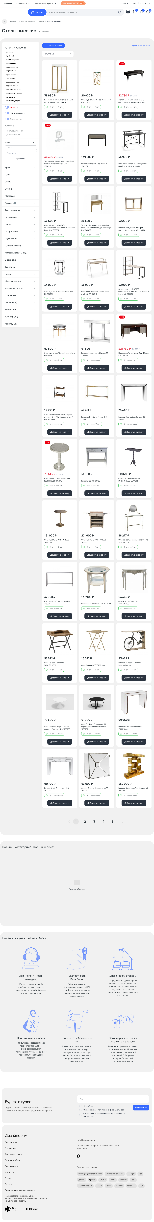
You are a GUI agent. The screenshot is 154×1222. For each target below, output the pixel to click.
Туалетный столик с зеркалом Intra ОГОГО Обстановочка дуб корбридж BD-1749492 (96, 227)
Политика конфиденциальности (20, 1190)
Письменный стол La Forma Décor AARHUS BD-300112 (95, 292)
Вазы (133, 1180)
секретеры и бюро (13, 89)
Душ (141, 1185)
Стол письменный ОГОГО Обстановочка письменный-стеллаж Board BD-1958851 (59, 227)
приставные (11, 74)
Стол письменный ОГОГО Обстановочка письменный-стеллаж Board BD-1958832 (133, 291)
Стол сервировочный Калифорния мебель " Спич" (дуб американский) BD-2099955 (59, 417)
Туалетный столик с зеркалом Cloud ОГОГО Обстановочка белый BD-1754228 (59, 163)
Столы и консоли (15, 47)
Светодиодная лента (114, 1174)
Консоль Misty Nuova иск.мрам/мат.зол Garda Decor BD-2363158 (131, 228)
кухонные (10, 56)
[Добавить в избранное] (73, 64)
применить (21, 158)
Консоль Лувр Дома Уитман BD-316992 (57, 602)
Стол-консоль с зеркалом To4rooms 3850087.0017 (133, 541)
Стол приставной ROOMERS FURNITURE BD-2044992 (129, 479)
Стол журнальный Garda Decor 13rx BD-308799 (58, 292)
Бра (140, 1174)
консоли (9, 52)
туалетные (10, 78)
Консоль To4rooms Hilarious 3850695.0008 (129, 663)
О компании (7, 3)
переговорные (12, 67)
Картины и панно (85, 1185)
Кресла (92, 1180)
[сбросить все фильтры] (139, 45)
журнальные (11, 71)
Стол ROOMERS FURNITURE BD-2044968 (57, 541)
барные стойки (12, 85)
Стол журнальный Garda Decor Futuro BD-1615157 (59, 354)
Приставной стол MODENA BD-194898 (96, 604)
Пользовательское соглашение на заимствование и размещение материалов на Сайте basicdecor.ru (26, 1198)
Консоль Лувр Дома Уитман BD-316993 (94, 418)
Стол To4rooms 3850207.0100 (93, 665)
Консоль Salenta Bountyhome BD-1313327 (132, 418)
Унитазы (119, 1185)
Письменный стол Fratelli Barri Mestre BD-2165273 (133, 354)
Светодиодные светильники (90, 1174)
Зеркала (123, 1180)
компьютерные (12, 59)
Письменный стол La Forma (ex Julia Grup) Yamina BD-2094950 (132, 165)
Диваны (81, 1180)
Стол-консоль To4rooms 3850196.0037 (54, 663)
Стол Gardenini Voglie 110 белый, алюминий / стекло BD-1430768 (57, 727)
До (8, 153)
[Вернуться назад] (4, 21)
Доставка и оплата (14, 1154)
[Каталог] (37, 12)
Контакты (9, 1172)
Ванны (108, 1185)
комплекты (10, 97)
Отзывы (8, 1178)
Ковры (99, 1185)
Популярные (58, 54)
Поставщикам (11, 1166)
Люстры (131, 1174)
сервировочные (12, 82)
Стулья (103, 1180)
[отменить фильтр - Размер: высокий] (45, 45)
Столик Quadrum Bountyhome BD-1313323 (95, 789)
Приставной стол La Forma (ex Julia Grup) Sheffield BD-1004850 (58, 101)
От (8, 147)
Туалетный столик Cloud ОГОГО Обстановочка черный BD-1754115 (132, 101)
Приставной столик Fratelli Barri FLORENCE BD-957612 (57, 479)
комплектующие (13, 100)
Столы (112, 1180)
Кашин (124, 3)
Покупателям (11, 1142)
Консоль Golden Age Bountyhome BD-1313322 (133, 789)
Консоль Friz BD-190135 (90, 481)
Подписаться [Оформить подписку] (141, 1107)
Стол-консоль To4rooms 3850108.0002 (128, 602)
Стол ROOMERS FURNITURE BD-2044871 (94, 541)
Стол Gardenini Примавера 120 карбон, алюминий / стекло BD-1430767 (94, 726)
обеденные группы (14, 93)
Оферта (8, 1184)
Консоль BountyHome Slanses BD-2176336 (95, 354)
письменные (11, 63)
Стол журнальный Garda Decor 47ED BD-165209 (96, 101)
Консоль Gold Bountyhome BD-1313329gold (130, 727)
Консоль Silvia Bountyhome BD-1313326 (56, 789)
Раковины (131, 1185)
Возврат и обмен (12, 1160)
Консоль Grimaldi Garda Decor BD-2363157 (95, 165)
